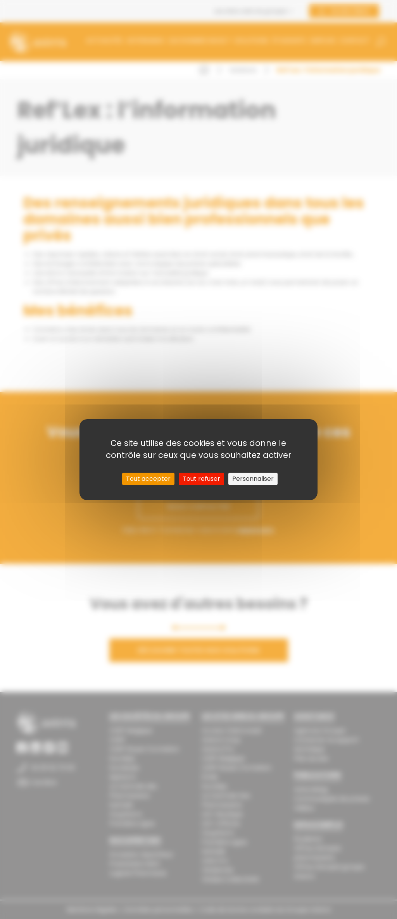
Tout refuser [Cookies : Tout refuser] (201, 478)
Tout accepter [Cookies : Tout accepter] (148, 478)
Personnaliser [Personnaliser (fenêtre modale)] (253, 478)
